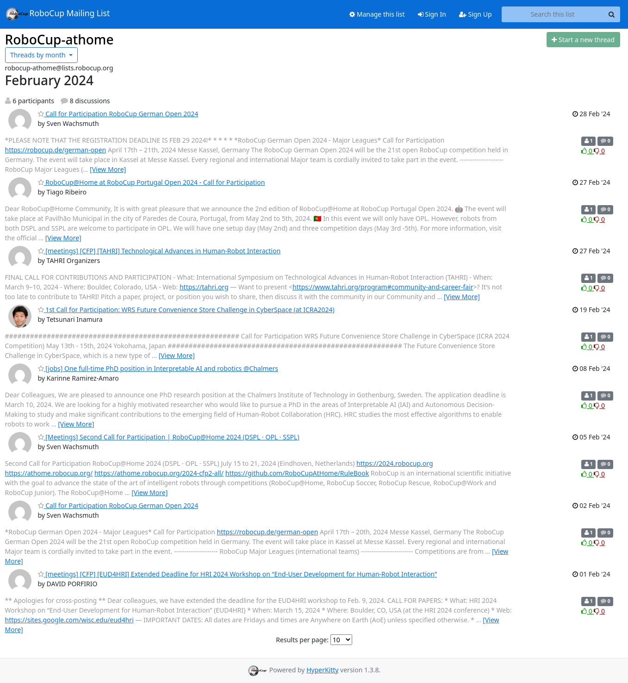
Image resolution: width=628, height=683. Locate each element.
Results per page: (302, 639)
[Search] (611, 14)
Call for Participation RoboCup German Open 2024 (118, 113)
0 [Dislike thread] (599, 150)
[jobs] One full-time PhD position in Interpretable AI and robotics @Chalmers (158, 368)
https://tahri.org (204, 286)
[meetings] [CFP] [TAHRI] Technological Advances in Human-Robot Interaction (159, 250)
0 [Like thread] (587, 150)
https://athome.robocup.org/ (49, 473)
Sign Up (475, 14)
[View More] (108, 169)
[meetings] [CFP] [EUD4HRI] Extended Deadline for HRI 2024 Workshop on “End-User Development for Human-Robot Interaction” (237, 574)
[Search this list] (553, 14)
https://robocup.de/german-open (55, 149)
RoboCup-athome (59, 39)
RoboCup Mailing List (57, 14)
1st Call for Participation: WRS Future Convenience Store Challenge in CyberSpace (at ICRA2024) (186, 309)
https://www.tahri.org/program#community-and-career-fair (382, 286)
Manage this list (377, 14)
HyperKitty (322, 669)
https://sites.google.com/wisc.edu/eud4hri (69, 619)
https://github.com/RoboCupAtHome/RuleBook (297, 473)
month (38, 54)
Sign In (432, 14)
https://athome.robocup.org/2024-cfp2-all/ (159, 473)
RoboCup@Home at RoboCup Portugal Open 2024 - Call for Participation (151, 182)
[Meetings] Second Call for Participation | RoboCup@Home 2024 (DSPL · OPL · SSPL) (168, 436)
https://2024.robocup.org (394, 463)
